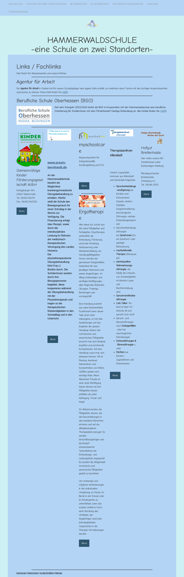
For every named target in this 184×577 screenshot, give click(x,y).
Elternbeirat (100, 4)
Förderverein (18, 12)
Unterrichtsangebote (127, 4)
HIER (64, 92)
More (22, 211)
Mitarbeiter (78, 4)
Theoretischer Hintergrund (46, 4)
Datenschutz (33, 573)
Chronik (153, 4)
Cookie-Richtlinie (47, 573)
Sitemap (58, 573)
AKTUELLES (16, 4)
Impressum (21, 573)
